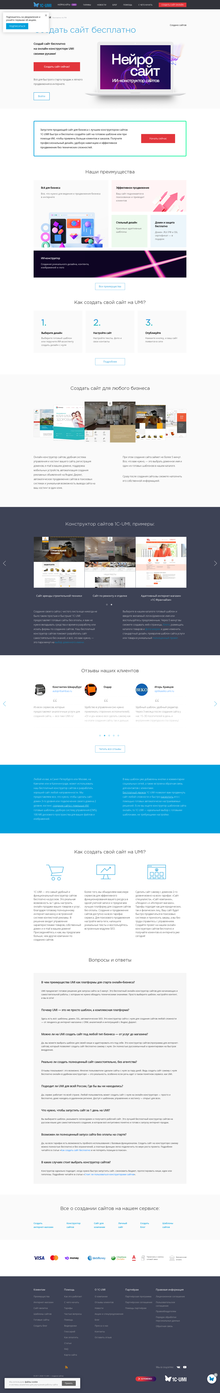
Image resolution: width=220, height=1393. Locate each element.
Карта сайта (70, 1354)
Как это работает (73, 1296)
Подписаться (17, 26)
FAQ (66, 1349)
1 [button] (107, 605)
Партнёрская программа (138, 1296)
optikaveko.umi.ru (164, 691)
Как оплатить (71, 1337)
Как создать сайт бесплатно (75, 1150)
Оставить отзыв (103, 1337)
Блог (114, 5)
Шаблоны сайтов (42, 1313)
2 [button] (112, 605)
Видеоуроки (70, 1325)
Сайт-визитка (41, 1308)
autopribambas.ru (62, 691)
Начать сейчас (158, 138)
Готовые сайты (41, 1319)
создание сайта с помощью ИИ (71, 805)
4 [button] (114, 736)
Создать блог (40, 1325)
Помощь (127, 5)
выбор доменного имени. (69, 642)
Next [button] (215, 563)
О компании (101, 1296)
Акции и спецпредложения (109, 1313)
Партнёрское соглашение (138, 1302)
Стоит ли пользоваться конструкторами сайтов (109, 1174)
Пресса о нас (101, 1325)
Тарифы (87, 5)
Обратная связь (164, 1326)
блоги (166, 624)
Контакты (100, 1331)
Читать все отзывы (110, 749)
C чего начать (145, 5)
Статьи (68, 1343)
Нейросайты (64, 4)
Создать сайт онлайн (172, 5)
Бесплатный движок (134, 792)
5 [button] (119, 736)
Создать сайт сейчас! (57, 66)
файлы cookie (31, 1381)
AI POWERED (146, 1379)
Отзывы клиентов (104, 1302)
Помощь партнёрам (135, 1308)
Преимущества (42, 1296)
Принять (69, 1383)
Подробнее (110, 361)
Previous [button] (4, 563)
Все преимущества (110, 286)
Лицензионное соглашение (170, 1296)
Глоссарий (69, 1331)
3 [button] (110, 736)
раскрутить (167, 796)
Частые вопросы (73, 1313)
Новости (101, 5)
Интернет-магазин (43, 1302)
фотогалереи (152, 629)
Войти (41, 96)
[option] (110, 572)
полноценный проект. (165, 638)
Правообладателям (166, 1311)
